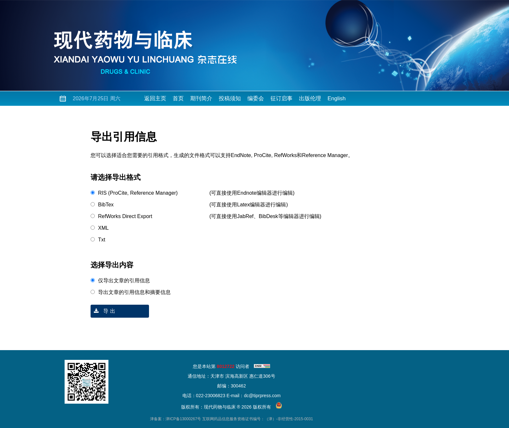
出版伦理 (310, 98)
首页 (178, 98)
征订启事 (281, 98)
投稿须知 (230, 98)
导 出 (103, 311)
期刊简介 (201, 98)
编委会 (255, 98)
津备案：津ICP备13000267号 (175, 419)
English (337, 98)
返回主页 (155, 98)
